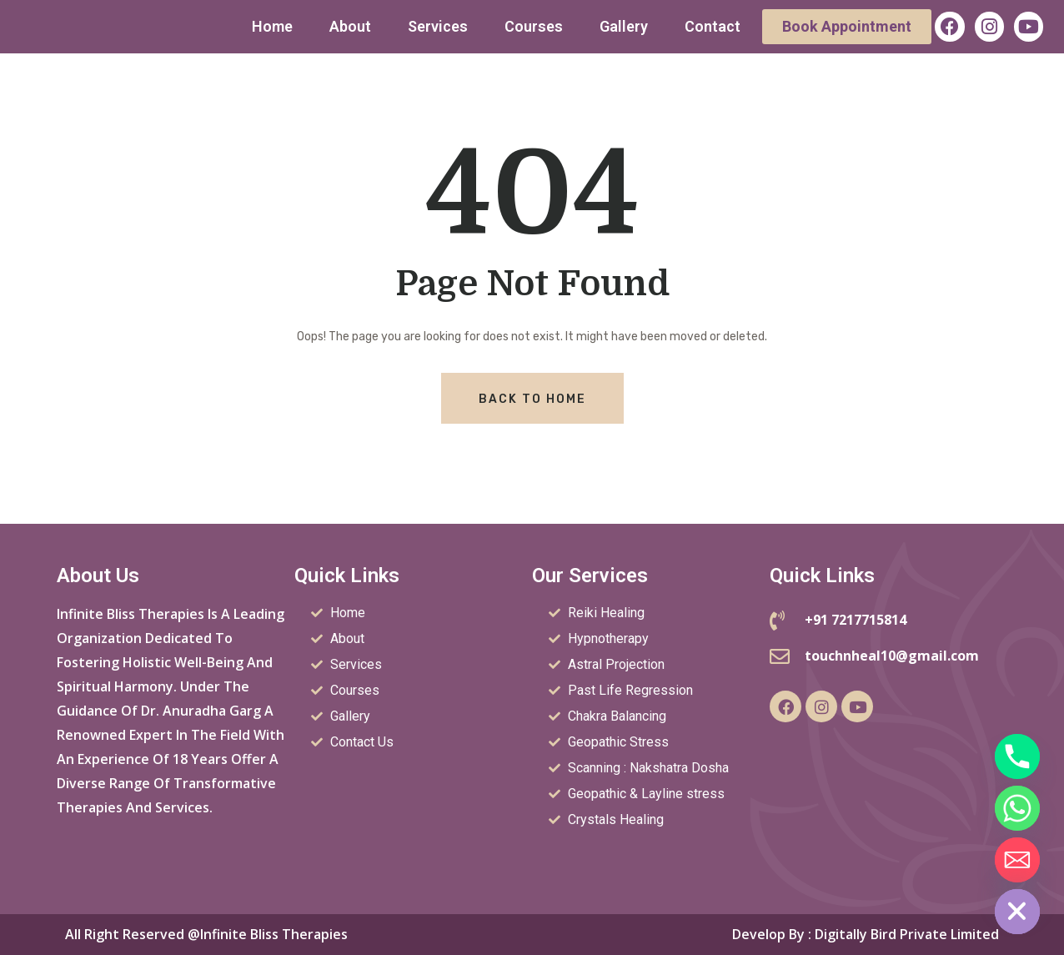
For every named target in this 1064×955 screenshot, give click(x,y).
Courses (533, 26)
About (350, 26)
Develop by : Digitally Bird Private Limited (865, 934)
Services (438, 26)
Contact (712, 26)
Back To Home (532, 399)
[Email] (1017, 859)
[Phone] (1017, 756)
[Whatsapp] (1017, 808)
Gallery (624, 26)
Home (272, 26)
